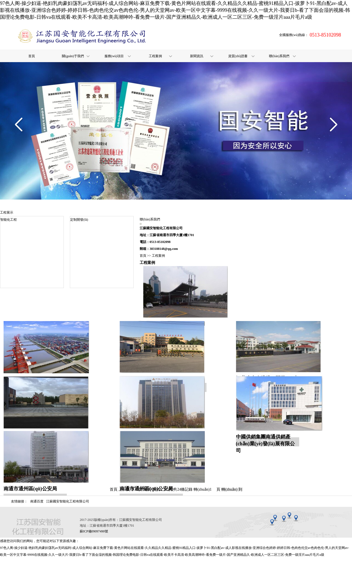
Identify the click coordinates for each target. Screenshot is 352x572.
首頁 (31, 56)
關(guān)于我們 (73, 56)
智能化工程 (8, 220)
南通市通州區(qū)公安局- (147, 488)
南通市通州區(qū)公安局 (30, 488)
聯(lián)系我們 (279, 56)
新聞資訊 (196, 56)
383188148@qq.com (164, 249)
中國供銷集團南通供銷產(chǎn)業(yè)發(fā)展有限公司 (265, 443)
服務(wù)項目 (114, 56)
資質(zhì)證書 (238, 56)
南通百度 (36, 501)
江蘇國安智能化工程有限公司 (67, 501)
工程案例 (155, 56)
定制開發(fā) (79, 220)
